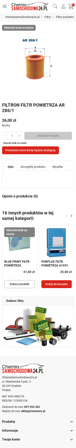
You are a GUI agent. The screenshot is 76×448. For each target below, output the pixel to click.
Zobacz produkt (19, 284)
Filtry (48, 17)
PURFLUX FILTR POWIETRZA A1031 (54, 264)
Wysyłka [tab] (57, 166)
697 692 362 (32, 406)
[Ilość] (12, 136)
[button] (55, 6)
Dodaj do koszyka (48, 135)
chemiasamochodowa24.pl (22, 17)
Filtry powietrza (65, 17)
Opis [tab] (11, 166)
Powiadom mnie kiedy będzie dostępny (30, 150)
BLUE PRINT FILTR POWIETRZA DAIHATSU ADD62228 (17, 267)
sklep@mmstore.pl (33, 411)
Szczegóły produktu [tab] (32, 166)
